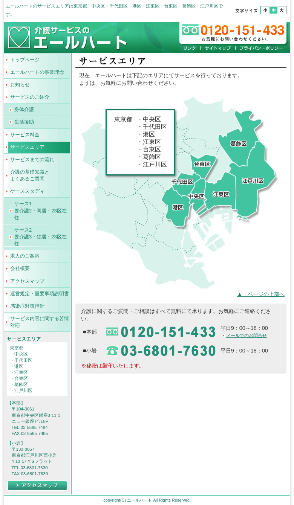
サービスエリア (27, 147)
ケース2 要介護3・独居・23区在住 (40, 236)
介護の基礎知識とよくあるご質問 (29, 175)
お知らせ (20, 84)
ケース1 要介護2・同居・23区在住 (40, 210)
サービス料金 (25, 134)
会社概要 (20, 268)
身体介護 (24, 109)
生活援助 (24, 122)
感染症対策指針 (27, 306)
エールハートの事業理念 (37, 72)
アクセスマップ (27, 281)
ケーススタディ (27, 191)
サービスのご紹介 (29, 97)
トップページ (25, 60)
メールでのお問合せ (246, 335)
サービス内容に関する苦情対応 (39, 322)
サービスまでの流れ (32, 159)
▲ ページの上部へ (261, 294)
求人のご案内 (25, 256)
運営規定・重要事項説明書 (39, 293)
